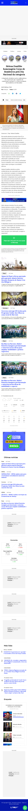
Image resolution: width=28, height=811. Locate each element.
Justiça (19, 51)
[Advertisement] (14, 20)
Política (12, 51)
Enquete (7, 699)
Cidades (5, 51)
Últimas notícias (11, 457)
